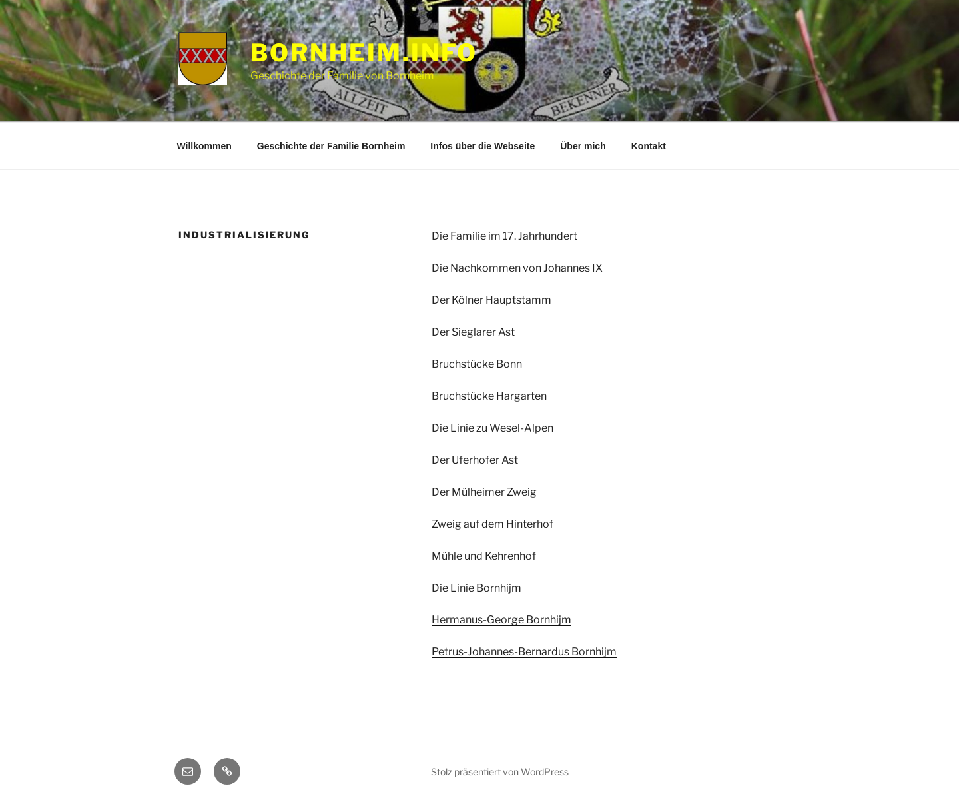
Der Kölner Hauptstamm (491, 300)
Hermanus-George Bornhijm (501, 619)
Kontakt (648, 146)
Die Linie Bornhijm (476, 588)
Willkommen (204, 146)
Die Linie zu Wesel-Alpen (492, 428)
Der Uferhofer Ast (475, 460)
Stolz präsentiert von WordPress (500, 771)
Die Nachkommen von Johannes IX (517, 268)
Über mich (582, 146)
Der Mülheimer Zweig (484, 492)
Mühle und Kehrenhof (484, 556)
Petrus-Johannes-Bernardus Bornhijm (524, 651)
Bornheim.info (363, 52)
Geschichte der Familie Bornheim (331, 146)
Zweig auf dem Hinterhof (492, 524)
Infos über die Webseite (482, 146)
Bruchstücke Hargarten (489, 396)
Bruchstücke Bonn (477, 364)
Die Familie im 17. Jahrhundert (504, 236)
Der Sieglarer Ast (473, 332)
